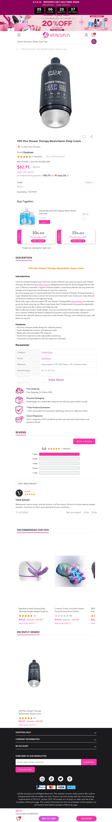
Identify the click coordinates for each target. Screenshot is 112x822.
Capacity (42, 218)
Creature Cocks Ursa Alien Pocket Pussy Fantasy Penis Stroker (69, 610)
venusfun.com (30, 793)
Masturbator (77, 301)
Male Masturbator (42, 284)
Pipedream (28, 152)
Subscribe (88, 762)
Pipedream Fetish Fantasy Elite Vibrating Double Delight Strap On (33, 610)
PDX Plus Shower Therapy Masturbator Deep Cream (56, 268)
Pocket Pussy (47, 352)
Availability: (22, 192)
